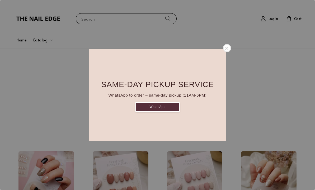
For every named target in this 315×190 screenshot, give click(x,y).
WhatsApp (157, 107)
